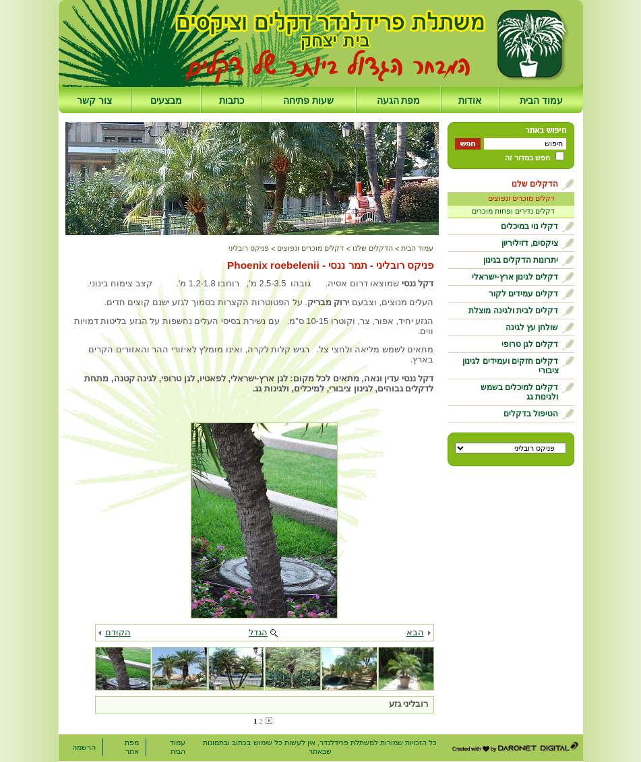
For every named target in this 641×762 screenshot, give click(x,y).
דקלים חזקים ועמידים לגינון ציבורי (510, 365)
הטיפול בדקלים (530, 413)
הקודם (118, 632)
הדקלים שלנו (535, 184)
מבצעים (166, 100)
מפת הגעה (399, 100)
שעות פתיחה (308, 100)
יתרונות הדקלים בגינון (521, 260)
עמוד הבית (541, 100)
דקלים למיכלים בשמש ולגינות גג (520, 392)
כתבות (231, 100)
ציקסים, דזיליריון (530, 243)
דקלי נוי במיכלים (530, 226)
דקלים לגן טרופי (530, 344)
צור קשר (94, 100)
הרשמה (84, 747)
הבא (415, 632)
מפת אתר (132, 746)
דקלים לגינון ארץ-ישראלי (515, 277)
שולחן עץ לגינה (532, 327)
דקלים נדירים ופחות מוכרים (513, 211)
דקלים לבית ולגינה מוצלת (513, 310)
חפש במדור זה (527, 158)
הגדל (258, 632)
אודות (469, 100)
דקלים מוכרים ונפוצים (521, 198)
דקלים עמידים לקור (524, 293)
